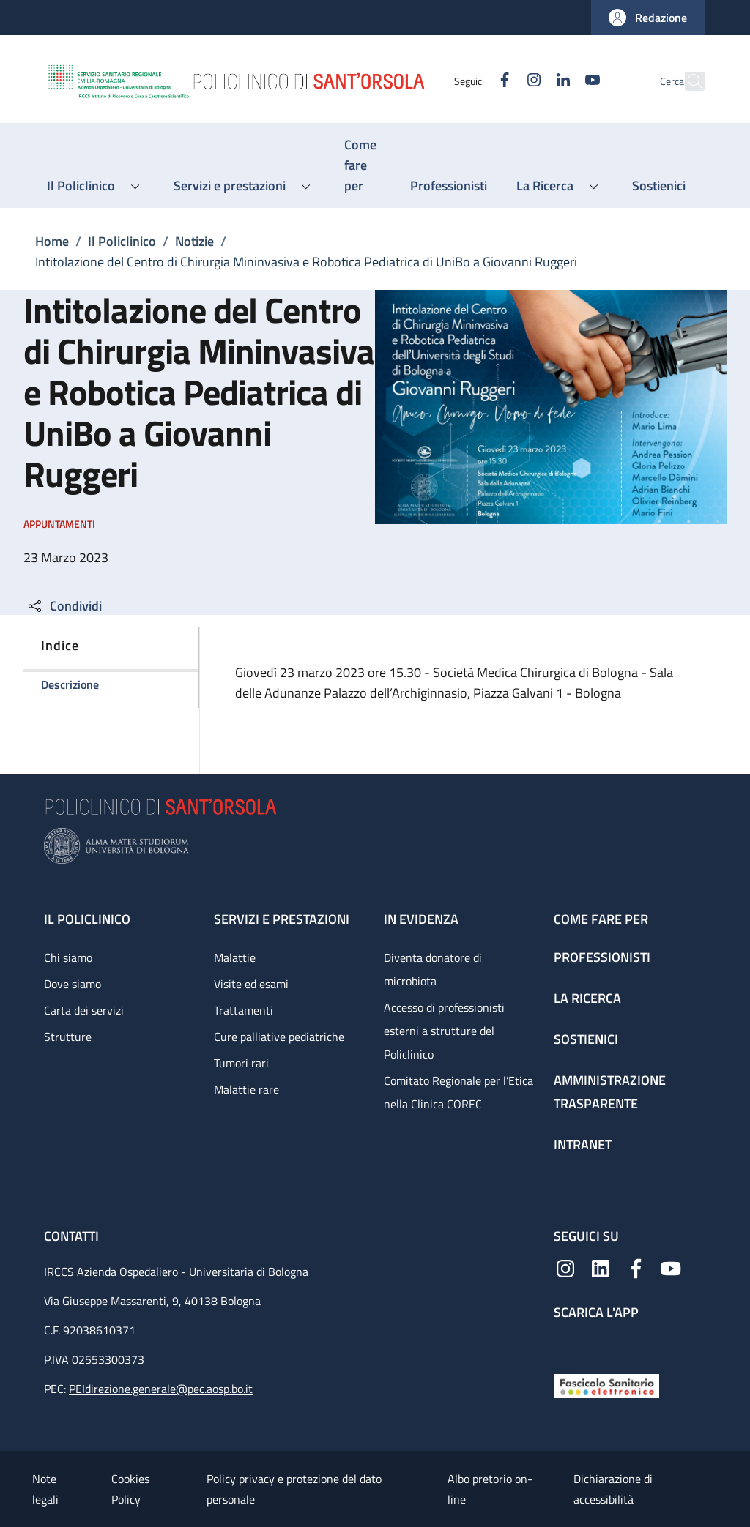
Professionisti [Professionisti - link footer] (602, 957)
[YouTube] (560, 81)
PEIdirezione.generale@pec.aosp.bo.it (161, 1388)
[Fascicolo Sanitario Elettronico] (606, 1385)
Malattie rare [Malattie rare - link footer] (246, 1089)
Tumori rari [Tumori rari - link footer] (241, 1063)
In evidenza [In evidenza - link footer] (421, 919)
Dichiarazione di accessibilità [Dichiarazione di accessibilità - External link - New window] (613, 1489)
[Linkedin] (531, 81)
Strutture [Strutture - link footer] (68, 1036)
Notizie (194, 241)
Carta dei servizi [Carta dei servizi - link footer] (84, 1010)
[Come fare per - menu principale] (363, 165)
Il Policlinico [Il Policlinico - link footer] (87, 919)
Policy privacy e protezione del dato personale (294, 1489)
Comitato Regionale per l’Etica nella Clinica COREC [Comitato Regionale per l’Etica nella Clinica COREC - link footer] (458, 1092)
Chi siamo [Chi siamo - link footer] (68, 957)
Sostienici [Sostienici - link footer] (586, 1039)
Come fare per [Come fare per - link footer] (601, 919)
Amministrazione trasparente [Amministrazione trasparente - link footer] (610, 1091)
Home (52, 241)
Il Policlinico (122, 241)
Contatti (73, 1236)
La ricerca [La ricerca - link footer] (587, 998)
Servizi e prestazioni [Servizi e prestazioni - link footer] (281, 919)
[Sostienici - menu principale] (658, 186)
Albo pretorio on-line (490, 1489)
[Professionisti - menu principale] (449, 186)
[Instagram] (501, 81)
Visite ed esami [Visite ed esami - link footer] (251, 984)
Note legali (45, 1489)
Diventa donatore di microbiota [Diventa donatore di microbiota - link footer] (433, 969)
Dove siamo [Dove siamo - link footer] (72, 984)
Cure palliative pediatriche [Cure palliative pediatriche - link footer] (279, 1036)
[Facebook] (472, 81)
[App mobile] (565, 1344)
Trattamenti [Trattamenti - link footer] (243, 1010)
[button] (648, 17)
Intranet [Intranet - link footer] (583, 1144)
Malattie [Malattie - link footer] (235, 957)
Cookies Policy (130, 1489)
